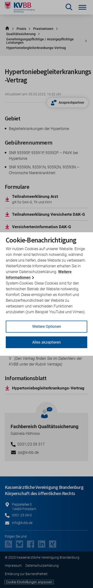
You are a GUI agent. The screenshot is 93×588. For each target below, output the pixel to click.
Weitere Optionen (46, 326)
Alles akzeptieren (46, 342)
